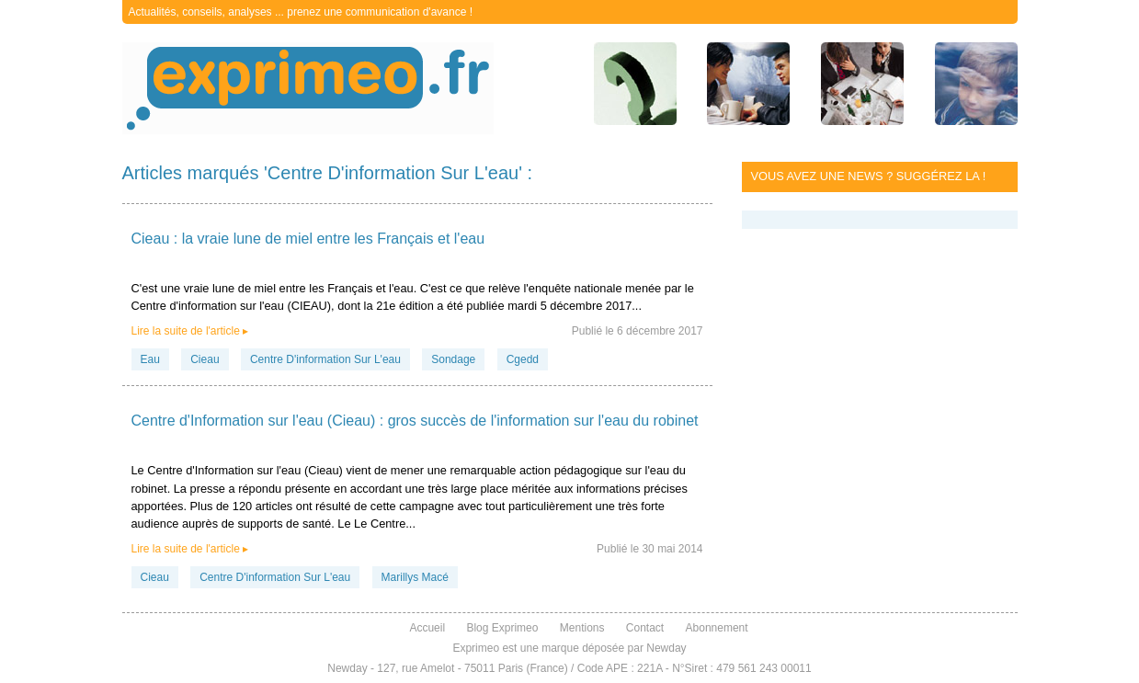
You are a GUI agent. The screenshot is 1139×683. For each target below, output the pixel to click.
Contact (645, 627)
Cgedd (523, 359)
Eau (150, 359)
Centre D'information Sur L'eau (325, 359)
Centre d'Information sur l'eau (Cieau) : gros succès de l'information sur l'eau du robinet (415, 420)
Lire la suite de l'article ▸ (190, 330)
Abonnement (717, 627)
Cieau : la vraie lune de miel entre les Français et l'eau (308, 238)
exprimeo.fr (308, 88)
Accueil (427, 627)
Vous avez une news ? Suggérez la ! (868, 176)
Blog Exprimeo (502, 627)
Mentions (582, 627)
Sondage (453, 359)
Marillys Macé (415, 577)
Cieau (204, 359)
